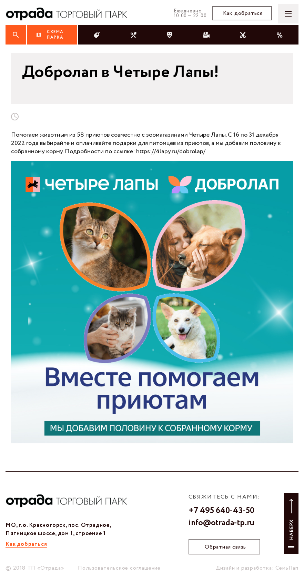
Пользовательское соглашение (119, 568)
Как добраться (243, 13)
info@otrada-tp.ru (221, 523)
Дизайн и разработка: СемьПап (257, 568)
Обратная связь (225, 547)
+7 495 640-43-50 (221, 511)
